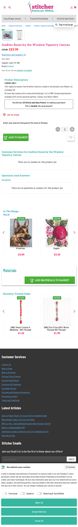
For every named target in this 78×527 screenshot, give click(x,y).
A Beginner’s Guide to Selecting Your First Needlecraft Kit (25, 431)
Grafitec (10, 66)
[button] (9, 7)
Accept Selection (39, 511)
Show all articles (8, 435)
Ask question (6, 180)
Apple (56, 248)
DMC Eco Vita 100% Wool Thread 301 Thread (56, 328)
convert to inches (24, 70)
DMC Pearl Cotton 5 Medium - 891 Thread (20, 328)
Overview (70, 467)
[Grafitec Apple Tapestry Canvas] (57, 233)
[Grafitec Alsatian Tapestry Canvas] (21, 233)
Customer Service (9, 388)
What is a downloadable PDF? (13, 427)
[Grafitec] (28, 26)
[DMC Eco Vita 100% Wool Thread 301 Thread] (57, 312)
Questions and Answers (12, 54)
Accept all (39, 520)
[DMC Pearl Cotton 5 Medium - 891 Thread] (21, 312)
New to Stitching (9, 372)
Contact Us (6, 364)
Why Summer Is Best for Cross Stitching (18, 419)
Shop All (6, 214)
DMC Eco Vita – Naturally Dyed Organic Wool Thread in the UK (26, 423)
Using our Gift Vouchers (11, 384)
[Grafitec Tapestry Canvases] (44, 26)
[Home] (4, 26)
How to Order (7, 368)
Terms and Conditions (11, 400)
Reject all (39, 502)
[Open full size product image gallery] (64, 24)
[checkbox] (9, 493)
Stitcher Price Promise (11, 376)
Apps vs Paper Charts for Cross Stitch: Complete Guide (24, 415)
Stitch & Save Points (10, 380)
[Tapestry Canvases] (15, 26)
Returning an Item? (10, 396)
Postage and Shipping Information (16, 392)
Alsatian (20, 248)
